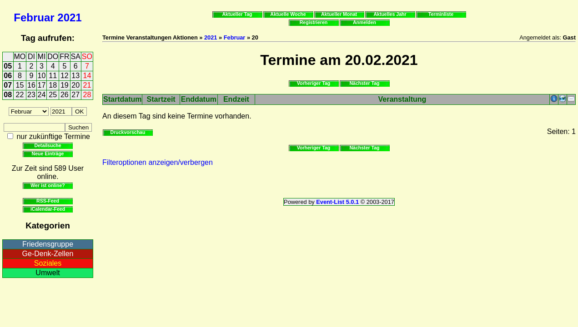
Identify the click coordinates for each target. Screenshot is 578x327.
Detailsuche (47, 145)
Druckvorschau (128, 132)
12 (64, 75)
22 (20, 95)
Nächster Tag (364, 83)
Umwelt (47, 273)
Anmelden (364, 22)
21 (87, 85)
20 (75, 85)
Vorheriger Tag (313, 83)
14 (87, 75)
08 (8, 95)
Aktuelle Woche (288, 14)
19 (64, 85)
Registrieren (314, 22)
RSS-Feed (47, 200)
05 (8, 66)
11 (53, 75)
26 (64, 95)
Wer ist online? (47, 185)
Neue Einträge (48, 153)
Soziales (47, 263)
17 (42, 85)
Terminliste (440, 14)
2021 (69, 17)
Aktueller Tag (237, 14)
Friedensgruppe (47, 244)
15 (20, 85)
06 (8, 75)
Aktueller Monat (339, 14)
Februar (34, 17)
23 (31, 95)
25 (53, 95)
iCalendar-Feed (47, 209)
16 (31, 85)
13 (75, 75)
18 (53, 85)
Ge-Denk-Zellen (48, 254)
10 (42, 75)
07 (8, 85)
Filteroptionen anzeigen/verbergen (157, 162)
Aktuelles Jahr (389, 14)
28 (87, 95)
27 (75, 95)
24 (42, 95)
